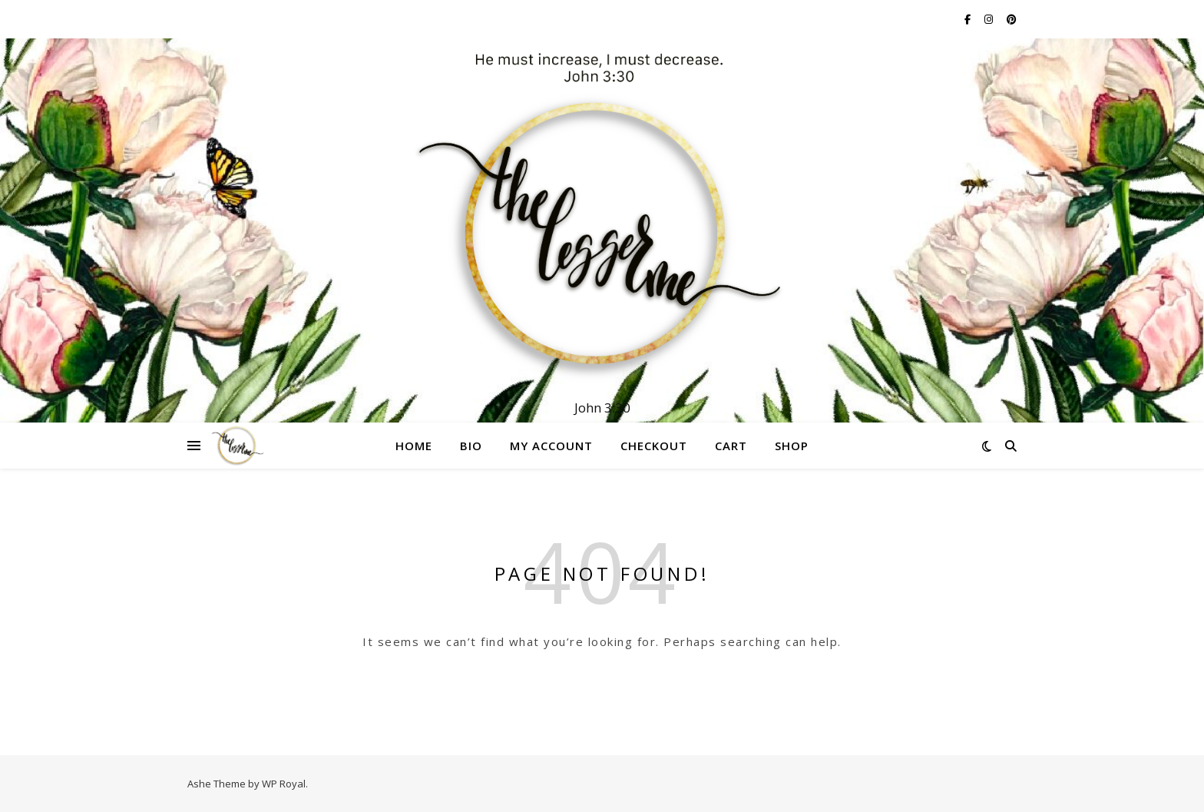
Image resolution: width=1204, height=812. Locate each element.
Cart (731, 445)
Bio (471, 445)
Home (413, 445)
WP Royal (284, 783)
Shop (792, 445)
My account (551, 445)
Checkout (653, 445)
